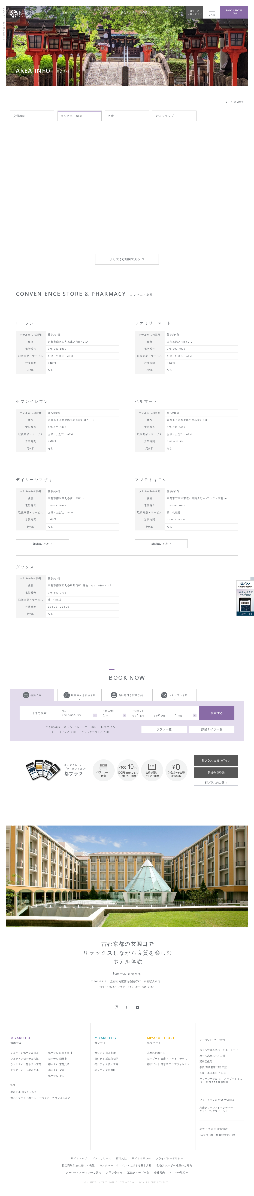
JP (177, 12)
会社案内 (159, 1172)
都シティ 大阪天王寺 (106, 1064)
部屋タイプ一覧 (212, 729)
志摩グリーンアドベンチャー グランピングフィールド (216, 1109)
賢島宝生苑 (205, 1061)
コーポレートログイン (100, 727)
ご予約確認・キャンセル (62, 727)
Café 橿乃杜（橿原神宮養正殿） (218, 1135)
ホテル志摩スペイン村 (212, 1056)
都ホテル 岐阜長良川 (60, 1053)
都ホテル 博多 (56, 1076)
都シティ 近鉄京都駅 (106, 1058)
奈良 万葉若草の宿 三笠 (213, 1067)
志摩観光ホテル (156, 1053)
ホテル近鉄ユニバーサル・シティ (218, 1050)
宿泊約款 (121, 1158)
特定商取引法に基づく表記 (78, 1165)
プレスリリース (101, 1158)
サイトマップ (79, 1158)
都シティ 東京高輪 (105, 1053)
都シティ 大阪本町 (105, 1070)
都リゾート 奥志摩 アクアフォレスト (168, 1064)
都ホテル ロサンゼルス (23, 1092)
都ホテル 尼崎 (56, 1070)
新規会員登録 (216, 772)
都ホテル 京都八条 (58, 1064)
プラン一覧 (164, 729)
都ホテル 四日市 (57, 1058)
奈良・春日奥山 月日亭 (212, 1073)
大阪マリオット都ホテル (24, 1070)
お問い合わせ (114, 1172)
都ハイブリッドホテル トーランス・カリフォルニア (40, 1098)
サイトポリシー (141, 1158)
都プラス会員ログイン (195, 12)
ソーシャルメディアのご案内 (83, 1172)
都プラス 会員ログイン (216, 760)
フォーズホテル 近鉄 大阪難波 (216, 1100)
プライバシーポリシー (169, 1158)
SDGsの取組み (179, 1172)
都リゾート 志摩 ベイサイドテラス (167, 1058)
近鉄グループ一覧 (138, 1172)
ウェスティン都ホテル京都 (25, 1064)
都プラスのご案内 (216, 782)
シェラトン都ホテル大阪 (24, 1058)
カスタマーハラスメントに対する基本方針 (125, 1165)
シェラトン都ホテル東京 (24, 1053)
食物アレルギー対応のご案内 (174, 1165)
